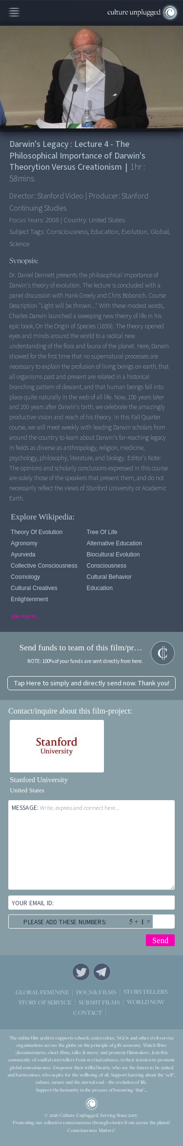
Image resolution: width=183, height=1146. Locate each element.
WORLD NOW (145, 1002)
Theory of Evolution (36, 532)
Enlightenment (29, 599)
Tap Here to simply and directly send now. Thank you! (91, 683)
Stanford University (39, 780)
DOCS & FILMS (96, 992)
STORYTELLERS (145, 992)
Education (100, 588)
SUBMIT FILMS (99, 1002)
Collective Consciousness (44, 565)
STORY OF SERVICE (45, 1002)
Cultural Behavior (109, 576)
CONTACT (87, 1012)
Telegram (102, 972)
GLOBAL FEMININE (42, 992)
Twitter (81, 972)
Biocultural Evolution (113, 554)
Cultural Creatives (34, 588)
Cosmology (25, 576)
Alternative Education (114, 543)
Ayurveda (23, 554)
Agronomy (24, 543)
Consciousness (106, 565)
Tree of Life (102, 532)
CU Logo (91, 1103)
